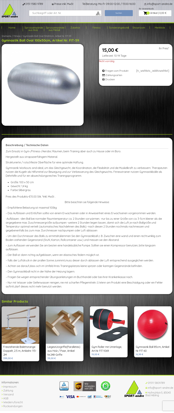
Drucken (108, 79)
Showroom (138, 27)
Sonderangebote (117, 27)
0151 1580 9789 (33, 4)
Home (12, 27)
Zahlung (7, 390)
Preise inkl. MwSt (62, 4)
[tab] (28, 145)
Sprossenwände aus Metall (54, 28)
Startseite (6, 36)
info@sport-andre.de (158, 4)
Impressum (9, 386)
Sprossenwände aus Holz (33, 28)
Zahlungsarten (112, 75)
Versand (8, 394)
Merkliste (160, 27)
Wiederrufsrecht (12, 402)
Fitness (97, 27)
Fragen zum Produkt (115, 70)
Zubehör (75, 27)
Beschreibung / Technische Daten (27, 145)
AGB (5, 398)
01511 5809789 (155, 383)
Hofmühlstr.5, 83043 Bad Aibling (158, 394)
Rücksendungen (12, 406)
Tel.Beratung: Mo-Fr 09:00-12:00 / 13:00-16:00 (108, 4)
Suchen (118, 13)
